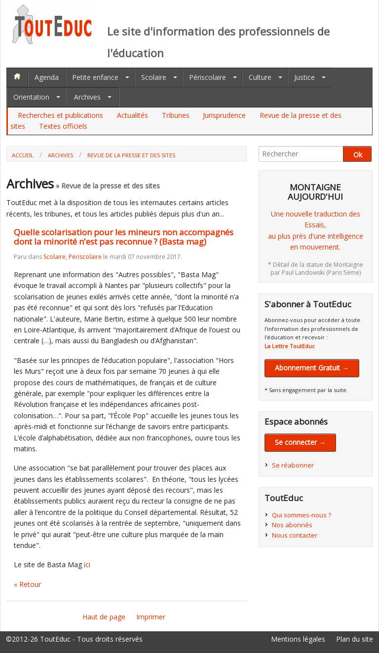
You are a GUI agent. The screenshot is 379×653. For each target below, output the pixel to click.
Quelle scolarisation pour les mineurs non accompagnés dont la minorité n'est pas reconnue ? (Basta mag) (123, 236)
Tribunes (176, 115)
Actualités (132, 115)
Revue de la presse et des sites (131, 155)
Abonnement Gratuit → (312, 367)
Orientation (31, 97)
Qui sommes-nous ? (301, 514)
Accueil (23, 155)
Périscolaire (207, 77)
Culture (260, 77)
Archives (87, 97)
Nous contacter (294, 535)
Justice (304, 77)
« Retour (27, 584)
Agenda (47, 77)
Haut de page (103, 616)
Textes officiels (63, 126)
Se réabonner (293, 465)
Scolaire (153, 77)
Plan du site (354, 639)
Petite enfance (95, 77)
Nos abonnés (292, 524)
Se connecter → (300, 442)
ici (87, 564)
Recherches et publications (60, 115)
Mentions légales (298, 639)
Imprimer (150, 616)
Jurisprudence (224, 115)
